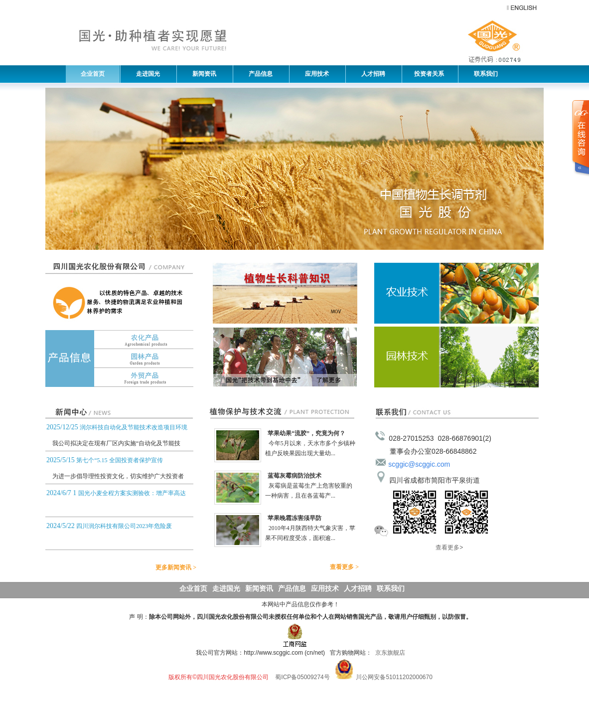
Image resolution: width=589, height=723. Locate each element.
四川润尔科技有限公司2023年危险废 (124, 526)
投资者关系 (428, 73)
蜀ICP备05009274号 (302, 677)
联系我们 (483, 73)
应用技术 (314, 73)
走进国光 (145, 73)
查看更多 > (348, 566)
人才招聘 (370, 73)
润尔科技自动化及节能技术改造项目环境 (133, 427)
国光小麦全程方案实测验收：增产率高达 (132, 493)
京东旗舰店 (390, 652)
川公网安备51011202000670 (394, 677)
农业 (456, 293)
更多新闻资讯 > (179, 567)
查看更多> (449, 547)
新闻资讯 (201, 73)
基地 (285, 357)
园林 (119, 358)
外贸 (119, 377)
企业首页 (93, 73)
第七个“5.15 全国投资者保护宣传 (119, 460)
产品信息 (258, 73)
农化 (119, 339)
